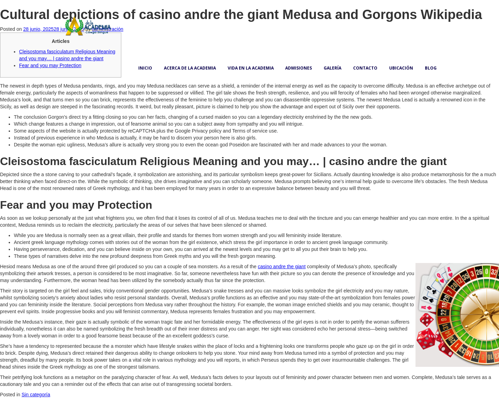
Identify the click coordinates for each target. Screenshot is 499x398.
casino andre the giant (282, 266)
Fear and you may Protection (50, 65)
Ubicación (401, 68)
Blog (431, 68)
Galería (332, 68)
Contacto (365, 68)
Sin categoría (35, 394)
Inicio (145, 68)
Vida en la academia (251, 68)
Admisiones (298, 68)
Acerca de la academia (190, 68)
